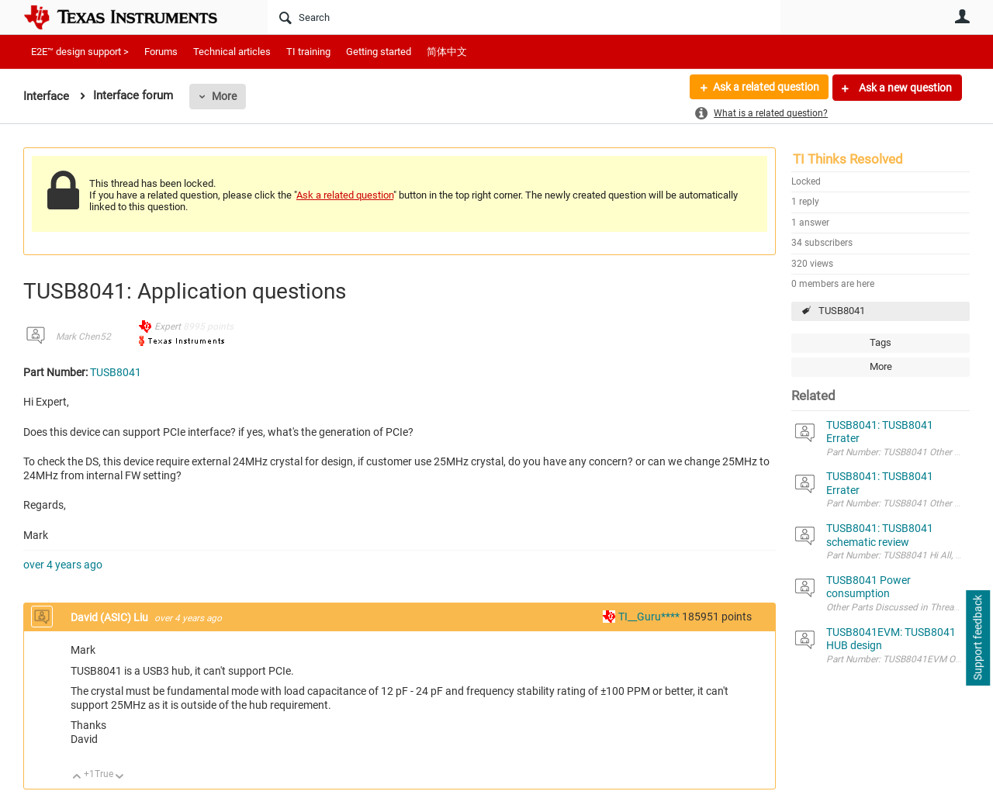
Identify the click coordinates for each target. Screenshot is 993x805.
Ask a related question (765, 87)
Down (119, 777)
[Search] (524, 17)
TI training (308, 51)
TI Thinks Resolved (848, 159)
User (962, 16)
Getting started (378, 51)
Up (77, 777)
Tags (880, 342)
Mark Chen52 (83, 336)
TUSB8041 (841, 310)
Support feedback (977, 638)
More (224, 96)
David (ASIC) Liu (111, 617)
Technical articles (232, 51)
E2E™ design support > (80, 51)
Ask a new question (904, 87)
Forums (161, 51)
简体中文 (447, 51)
